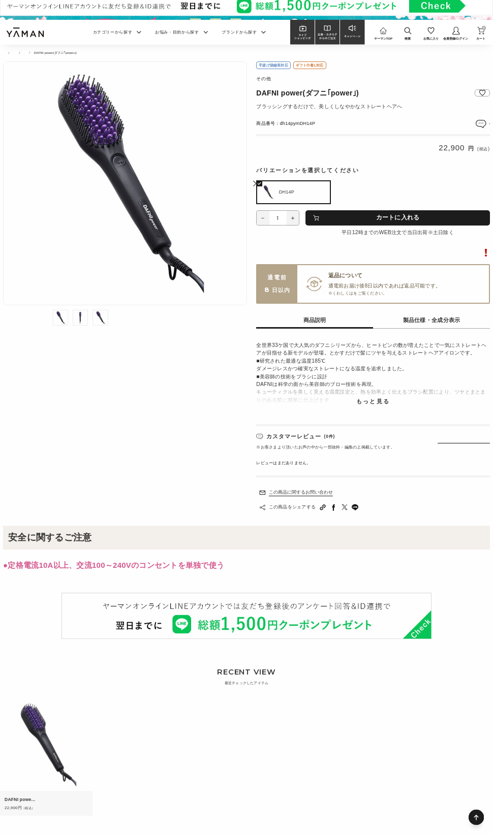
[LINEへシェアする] (355, 507)
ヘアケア (26, 52)
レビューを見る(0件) (468, 122)
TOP (6, 52)
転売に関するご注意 (466, 252)
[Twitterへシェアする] (344, 507)
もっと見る (373, 402)
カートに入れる (398, 217)
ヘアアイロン (51, 52)
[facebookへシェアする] (333, 507)
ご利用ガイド (366, 293)
